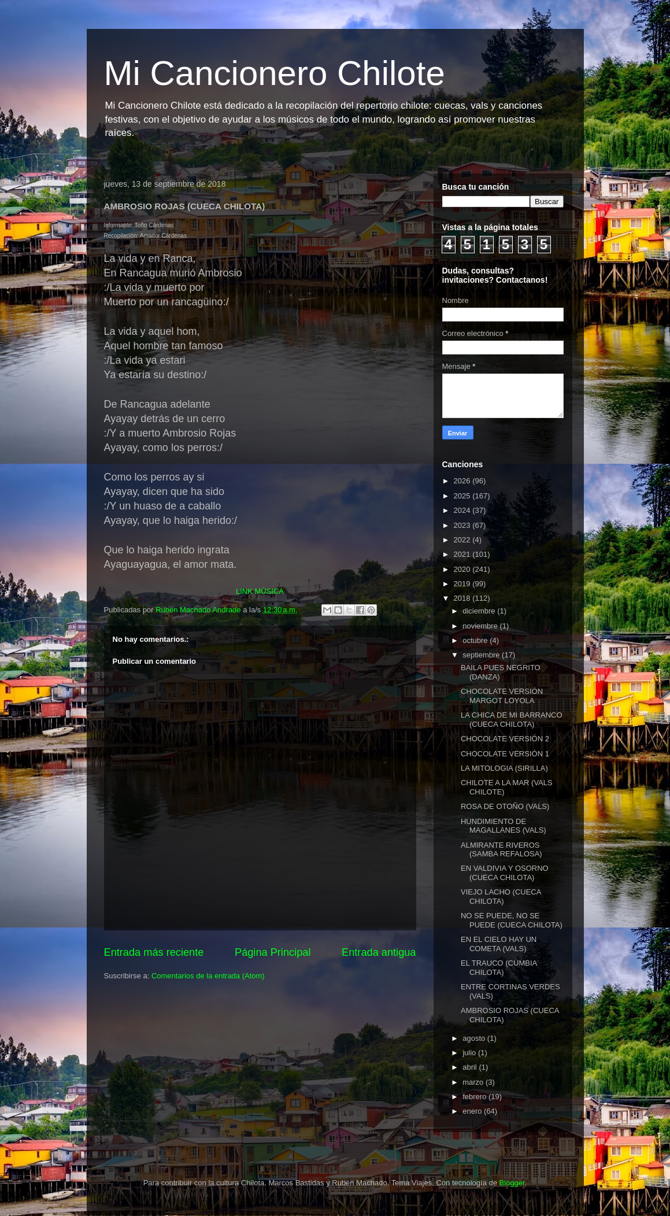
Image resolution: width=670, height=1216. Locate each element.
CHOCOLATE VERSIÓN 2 (505, 738)
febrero (475, 1096)
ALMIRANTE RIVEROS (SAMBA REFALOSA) (501, 850)
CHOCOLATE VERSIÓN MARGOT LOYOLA (502, 696)
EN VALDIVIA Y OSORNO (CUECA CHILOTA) (505, 873)
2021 (463, 554)
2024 (463, 510)
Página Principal (272, 952)
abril (470, 1067)
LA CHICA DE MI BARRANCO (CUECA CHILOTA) (511, 720)
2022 (463, 539)
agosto (474, 1038)
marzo (474, 1082)
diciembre (479, 611)
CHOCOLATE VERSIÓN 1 (505, 753)
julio (470, 1052)
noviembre (480, 626)
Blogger (512, 1182)
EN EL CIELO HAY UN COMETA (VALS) (498, 944)
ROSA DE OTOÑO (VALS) (505, 806)
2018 (463, 598)
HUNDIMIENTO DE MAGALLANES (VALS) (503, 826)
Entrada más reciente (154, 952)
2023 (463, 525)
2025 (463, 495)
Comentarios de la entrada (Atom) (208, 975)
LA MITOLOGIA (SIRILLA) (504, 768)
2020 (463, 569)
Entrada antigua (379, 952)
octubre (476, 640)
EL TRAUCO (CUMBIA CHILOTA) (498, 968)
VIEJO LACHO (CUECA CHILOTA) (501, 896)
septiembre (482, 654)
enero (473, 1111)
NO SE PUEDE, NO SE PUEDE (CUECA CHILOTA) (511, 920)
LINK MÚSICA (260, 591)
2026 (463, 480)
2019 (463, 583)
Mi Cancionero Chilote (274, 73)
